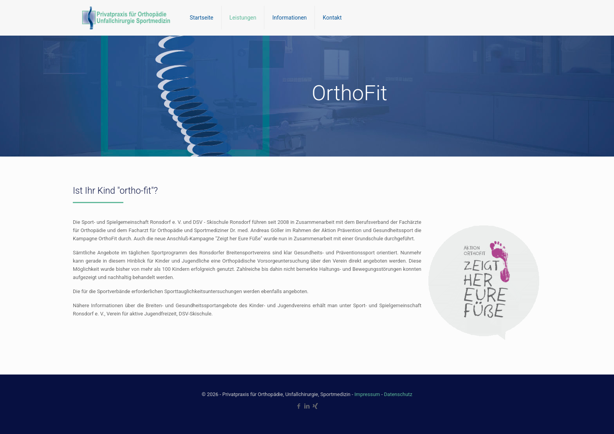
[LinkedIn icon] (307, 406)
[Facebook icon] (299, 406)
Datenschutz (398, 394)
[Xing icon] (315, 406)
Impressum (367, 394)
